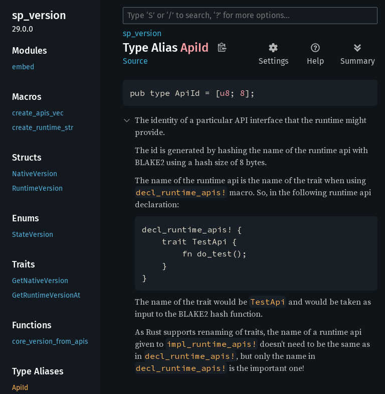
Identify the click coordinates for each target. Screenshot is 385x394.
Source (135, 61)
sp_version (142, 33)
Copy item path (222, 47)
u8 (225, 93)
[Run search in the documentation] (250, 15)
